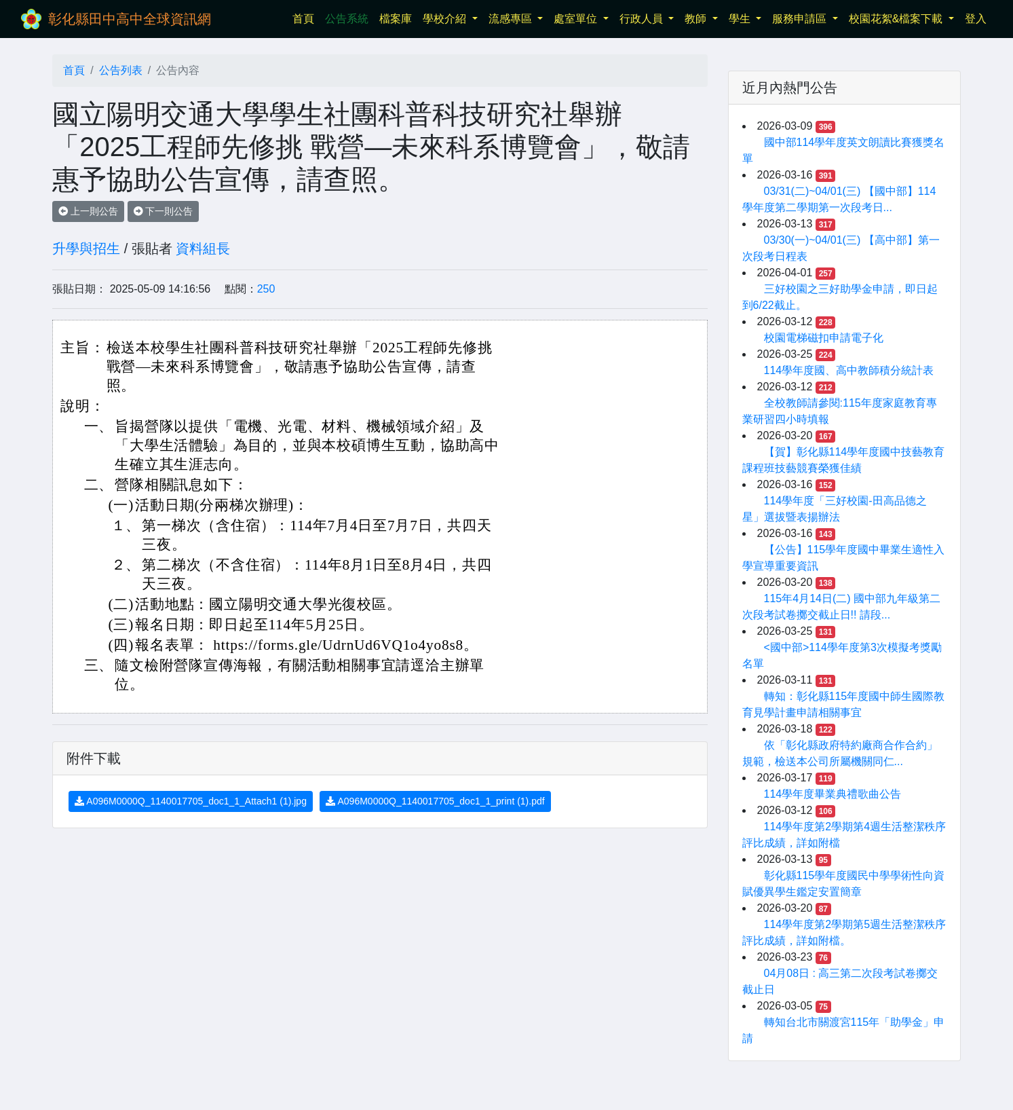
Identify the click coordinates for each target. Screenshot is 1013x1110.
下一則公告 (163, 211)
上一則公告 (88, 211)
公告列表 (120, 70)
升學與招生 (86, 248)
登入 (976, 18)
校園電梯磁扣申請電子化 (823, 338)
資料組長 (203, 248)
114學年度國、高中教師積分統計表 (849, 370)
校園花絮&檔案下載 (897, 18)
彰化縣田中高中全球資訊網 (129, 19)
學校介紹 (446, 18)
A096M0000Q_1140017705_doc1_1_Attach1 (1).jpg (191, 801)
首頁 (306, 17)
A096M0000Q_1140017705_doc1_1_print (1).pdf (435, 801)
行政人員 (642, 18)
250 (266, 289)
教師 (697, 18)
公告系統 (346, 18)
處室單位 (577, 18)
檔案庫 (395, 18)
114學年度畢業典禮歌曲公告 (833, 794)
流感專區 (512, 18)
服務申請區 (800, 18)
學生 (741, 18)
